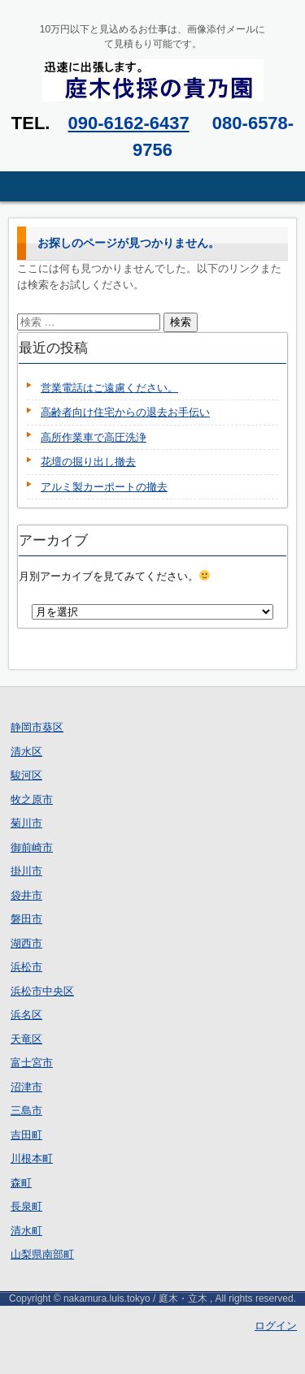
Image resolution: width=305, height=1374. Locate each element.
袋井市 (26, 895)
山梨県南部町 (42, 1254)
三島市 (26, 1110)
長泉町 (26, 1206)
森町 (21, 1183)
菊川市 (26, 823)
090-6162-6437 (128, 123)
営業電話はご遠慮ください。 (109, 388)
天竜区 (26, 1039)
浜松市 (26, 967)
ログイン (276, 1326)
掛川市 (26, 871)
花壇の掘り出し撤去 (88, 462)
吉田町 (26, 1135)
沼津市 (26, 1087)
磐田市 (26, 919)
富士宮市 (32, 1062)
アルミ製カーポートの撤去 (104, 487)
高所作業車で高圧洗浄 (93, 437)
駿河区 (26, 775)
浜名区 (26, 1015)
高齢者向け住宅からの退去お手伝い (125, 412)
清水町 (26, 1231)
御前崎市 (32, 847)
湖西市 (26, 943)
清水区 (26, 751)
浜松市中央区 (42, 991)
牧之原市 (32, 799)
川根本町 (32, 1158)
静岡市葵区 (37, 727)
